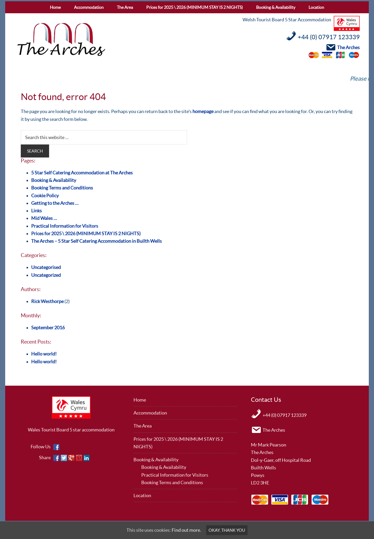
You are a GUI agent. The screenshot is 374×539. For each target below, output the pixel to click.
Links (36, 210)
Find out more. (186, 530)
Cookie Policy (45, 195)
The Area (142, 426)
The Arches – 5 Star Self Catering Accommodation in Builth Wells (96, 241)
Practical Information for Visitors (64, 226)
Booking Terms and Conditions (62, 187)
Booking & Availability (53, 180)
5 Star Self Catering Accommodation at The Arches (82, 172)
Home (139, 400)
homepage (202, 111)
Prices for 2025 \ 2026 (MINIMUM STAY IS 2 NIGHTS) (86, 233)
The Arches (61, 39)
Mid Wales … (44, 218)
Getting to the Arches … (54, 203)
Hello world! (44, 354)
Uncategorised (46, 267)
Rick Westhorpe (47, 301)
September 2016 (48, 327)
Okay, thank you (227, 530)
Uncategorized (46, 275)
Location (142, 495)
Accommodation (150, 413)
